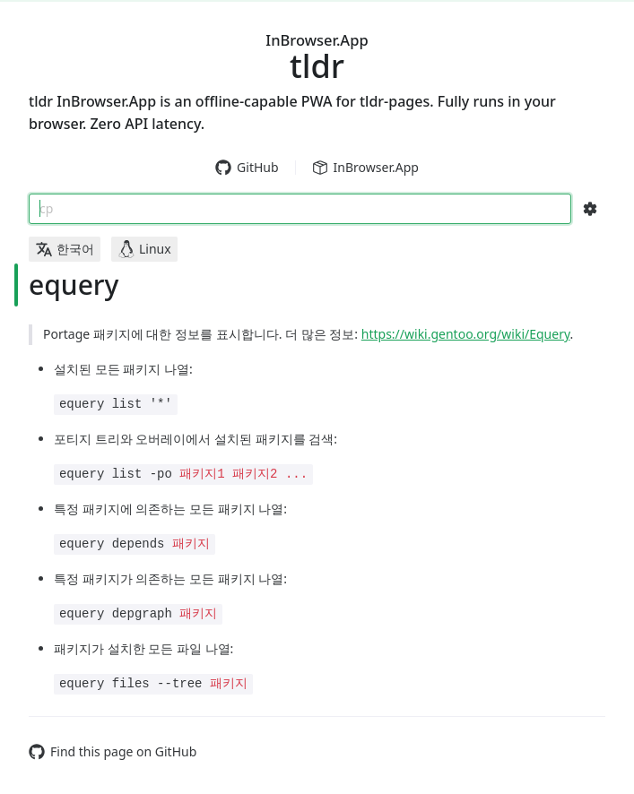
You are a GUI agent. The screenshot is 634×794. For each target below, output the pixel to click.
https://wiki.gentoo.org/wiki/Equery (465, 333)
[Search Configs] (590, 209)
